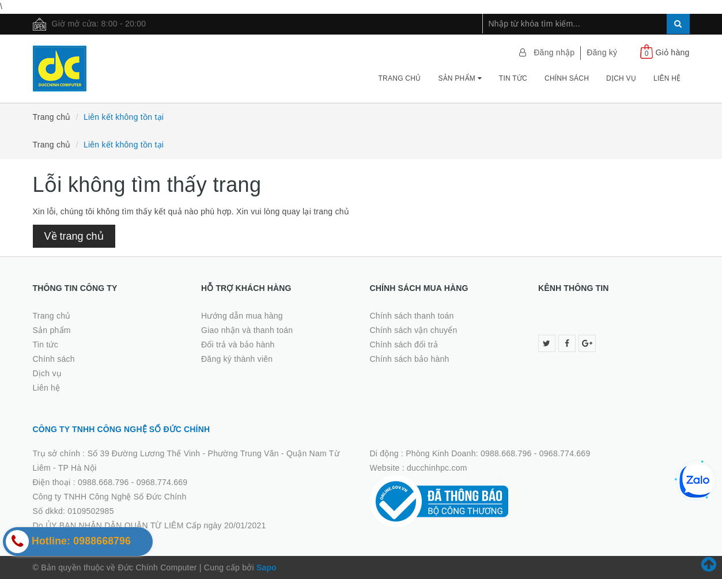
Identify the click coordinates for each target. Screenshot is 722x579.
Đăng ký (602, 52)
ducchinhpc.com (437, 467)
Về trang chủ (74, 236)
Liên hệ (667, 78)
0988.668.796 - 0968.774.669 (132, 482)
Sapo (266, 567)
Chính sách (567, 78)
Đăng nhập (554, 52)
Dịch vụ (621, 78)
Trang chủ (400, 78)
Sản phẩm (459, 78)
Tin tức (513, 78)
